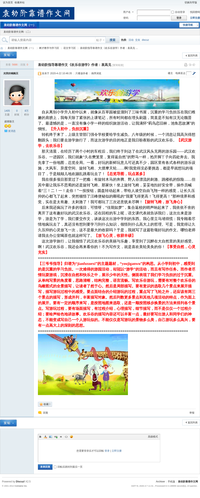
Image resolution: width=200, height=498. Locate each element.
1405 (7, 110)
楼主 (170, 73)
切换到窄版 (191, 2)
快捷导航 (188, 24)
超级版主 (9, 121)
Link (56, 437)
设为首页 (8, 2)
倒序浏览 (96, 73)
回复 (45, 412)
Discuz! (20, 481)
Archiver (160, 481)
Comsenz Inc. (21, 486)
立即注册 (195, 17)
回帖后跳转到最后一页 (68, 466)
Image (51, 437)
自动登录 (178, 12)
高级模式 (153, 436)
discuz (145, 39)
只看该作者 (81, 73)
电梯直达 (180, 73)
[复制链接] (118, 65)
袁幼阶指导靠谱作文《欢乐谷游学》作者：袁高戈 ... (109, 48)
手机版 (171, 481)
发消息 (12, 131)
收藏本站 (20, 2)
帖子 (99, 40)
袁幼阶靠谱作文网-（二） (18, 31)
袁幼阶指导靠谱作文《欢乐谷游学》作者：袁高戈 (74, 65)
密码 (125, 17)
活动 (131, 39)
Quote (61, 437)
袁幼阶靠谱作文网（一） (20, 25)
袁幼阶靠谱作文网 (1, 48)
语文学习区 (69, 48)
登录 (107, 450)
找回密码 (195, 12)
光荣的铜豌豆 (10, 73)
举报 (191, 412)
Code (66, 437)
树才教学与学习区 (49, 48)
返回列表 (193, 55)
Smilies (71, 437)
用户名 (127, 12)
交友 (137, 39)
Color (45, 437)
